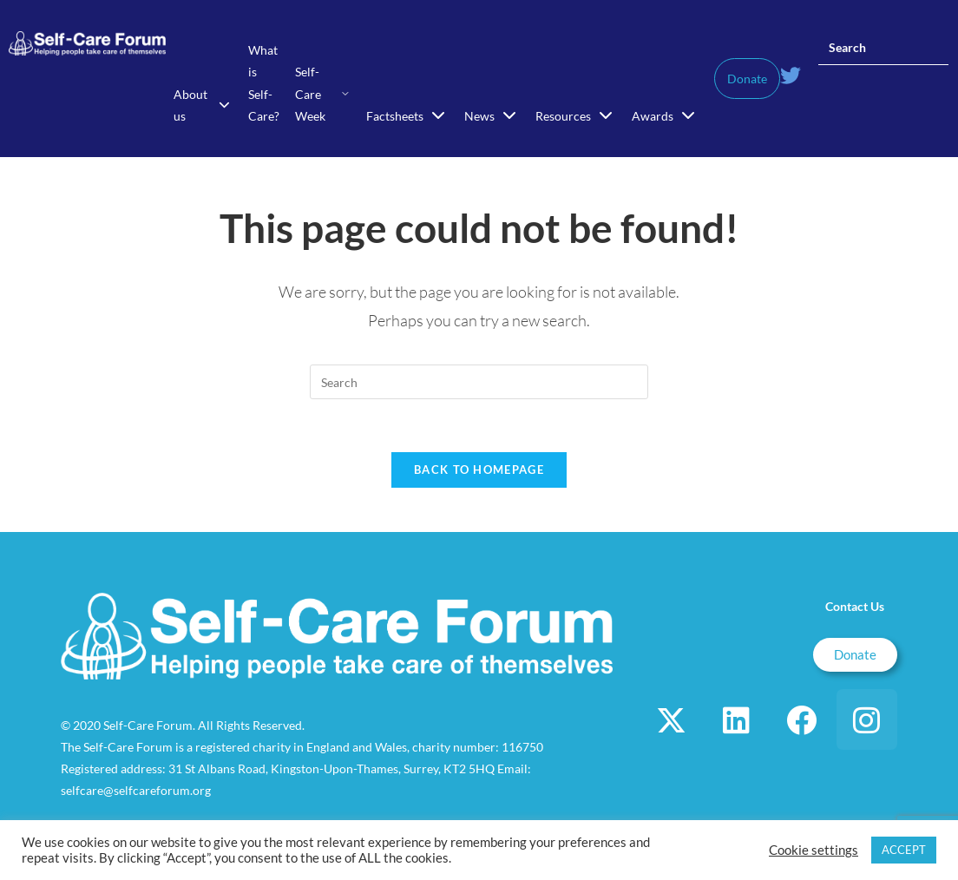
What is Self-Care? (263, 83)
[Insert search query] (883, 47)
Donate (747, 78)
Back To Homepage (479, 469)
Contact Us (854, 606)
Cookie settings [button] (813, 850)
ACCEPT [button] (904, 850)
